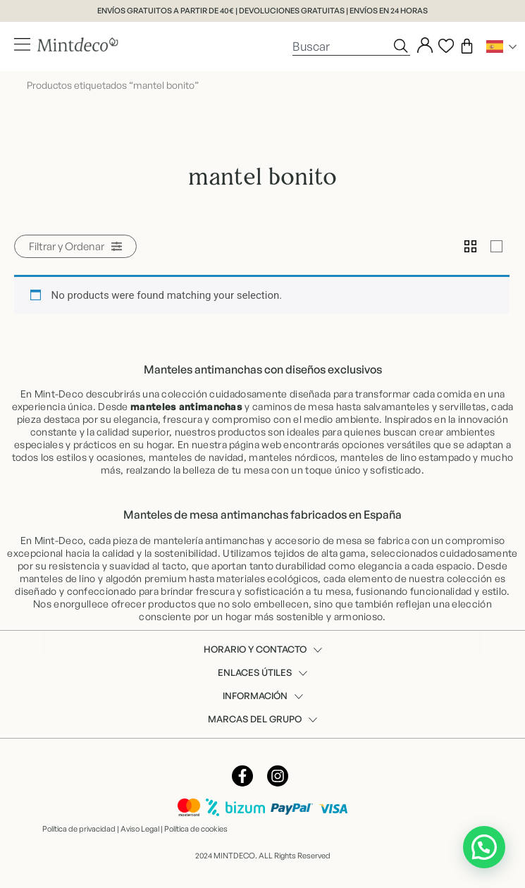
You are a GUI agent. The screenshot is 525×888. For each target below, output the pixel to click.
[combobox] (341, 46)
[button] (75, 246)
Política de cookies (196, 829)
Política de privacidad (79, 829)
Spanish (494, 46)
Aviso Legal (140, 829)
